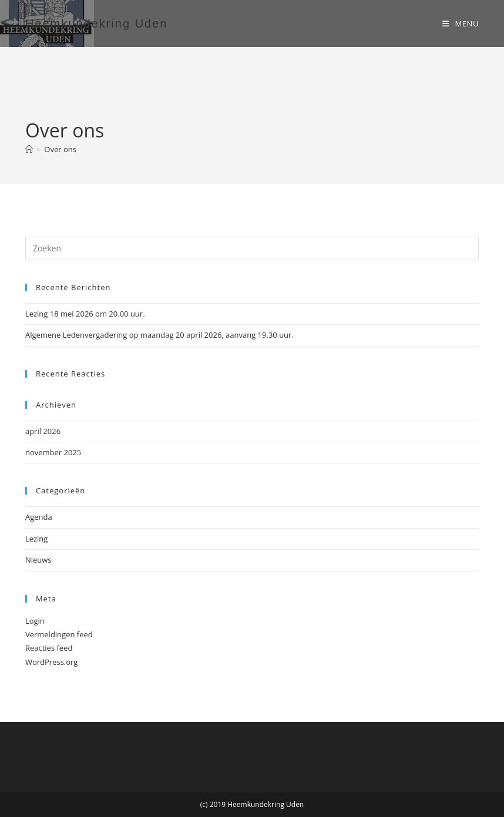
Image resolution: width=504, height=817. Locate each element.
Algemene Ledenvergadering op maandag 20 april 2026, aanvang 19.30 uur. (159, 335)
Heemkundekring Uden (96, 23)
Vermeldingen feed (59, 634)
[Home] (29, 149)
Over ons (60, 149)
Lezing (36, 538)
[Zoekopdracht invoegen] (252, 248)
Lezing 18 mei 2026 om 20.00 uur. (85, 313)
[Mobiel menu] (460, 23)
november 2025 (53, 452)
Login (35, 621)
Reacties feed (49, 648)
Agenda (38, 517)
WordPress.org (51, 662)
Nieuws (38, 559)
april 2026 (43, 431)
